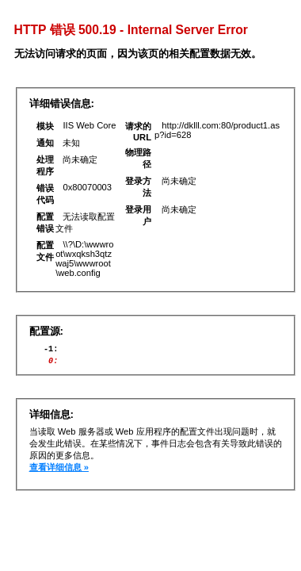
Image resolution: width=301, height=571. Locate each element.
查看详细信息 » (59, 472)
